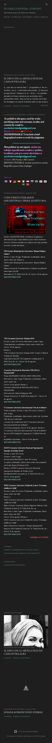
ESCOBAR (27, 17)
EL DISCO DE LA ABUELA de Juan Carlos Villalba (23, 80)
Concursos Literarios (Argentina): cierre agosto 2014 (22, 553)
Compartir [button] (7, 106)
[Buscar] (46, 3)
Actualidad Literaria (18, 550)
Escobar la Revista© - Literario (22, 8)
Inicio (7, 17)
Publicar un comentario (21, 106)
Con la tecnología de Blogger (26, 731)
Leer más (44, 105)
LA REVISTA (16, 17)
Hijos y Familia (40, 17)
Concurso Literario (32, 550)
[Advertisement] (26, 307)
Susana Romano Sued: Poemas (23, 712)
